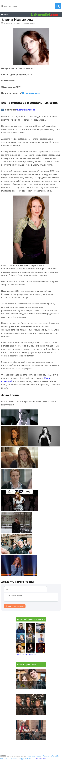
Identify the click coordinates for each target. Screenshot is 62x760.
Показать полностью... (26, 654)
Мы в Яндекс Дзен (39, 758)
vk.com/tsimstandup (25, 109)
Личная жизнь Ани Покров (28, 682)
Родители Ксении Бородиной (29, 708)
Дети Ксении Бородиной (27, 733)
